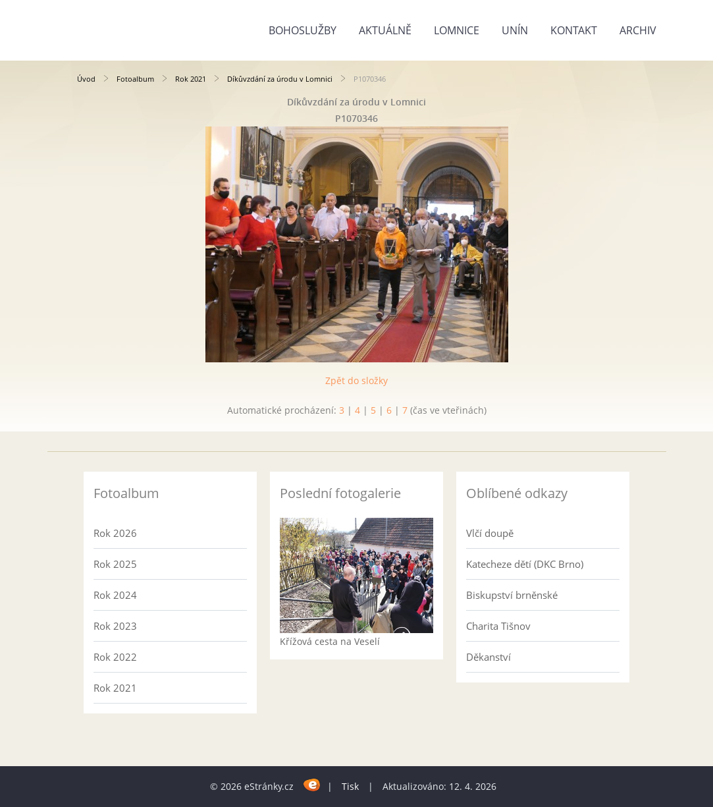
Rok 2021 (190, 79)
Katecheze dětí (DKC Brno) (524, 563)
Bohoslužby (302, 30)
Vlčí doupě (490, 533)
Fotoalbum (135, 79)
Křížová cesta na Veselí (330, 641)
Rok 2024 (115, 594)
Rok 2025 (115, 563)
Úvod (86, 79)
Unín (515, 30)
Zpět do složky (356, 380)
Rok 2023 (115, 625)
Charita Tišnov (498, 625)
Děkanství (488, 656)
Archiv (638, 30)
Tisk (350, 786)
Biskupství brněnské (512, 594)
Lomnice (456, 30)
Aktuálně (385, 30)
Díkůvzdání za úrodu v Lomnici (279, 79)
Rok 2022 (115, 656)
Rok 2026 (115, 533)
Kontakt (573, 30)
